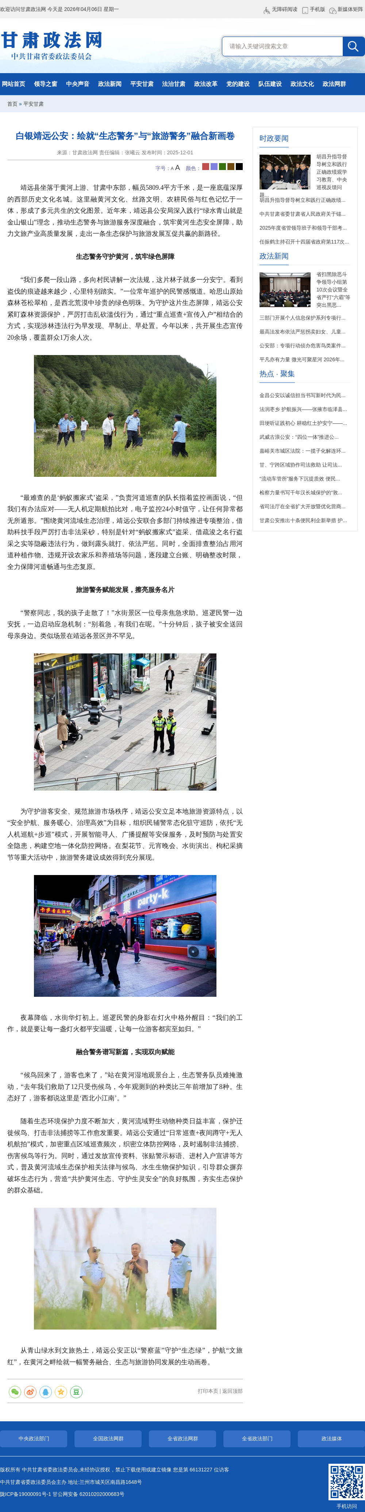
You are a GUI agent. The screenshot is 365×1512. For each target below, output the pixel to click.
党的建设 (238, 84)
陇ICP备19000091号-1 (25, 1494)
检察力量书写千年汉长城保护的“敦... (301, 492)
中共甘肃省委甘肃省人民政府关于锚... (303, 214)
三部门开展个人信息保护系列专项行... (303, 318)
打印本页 (208, 1391)
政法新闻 (110, 84)
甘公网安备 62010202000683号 (88, 1494)
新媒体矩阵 (350, 9)
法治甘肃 (173, 84)
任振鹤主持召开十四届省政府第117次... (304, 242)
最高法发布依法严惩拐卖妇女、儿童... (303, 332)
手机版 (317, 9)
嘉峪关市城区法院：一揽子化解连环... (303, 451)
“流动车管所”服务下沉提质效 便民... (300, 479)
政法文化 (302, 84)
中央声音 (77, 84)
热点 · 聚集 (277, 374)
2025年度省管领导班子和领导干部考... (303, 228)
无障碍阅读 (284, 9)
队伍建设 (270, 84)
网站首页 (13, 84)
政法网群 (334, 84)
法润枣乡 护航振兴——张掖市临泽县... (303, 409)
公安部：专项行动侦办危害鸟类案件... (303, 345)
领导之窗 (45, 84)
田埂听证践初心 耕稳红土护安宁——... (303, 423)
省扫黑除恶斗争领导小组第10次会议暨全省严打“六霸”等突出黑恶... (333, 289)
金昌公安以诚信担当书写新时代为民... (303, 395)
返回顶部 (232, 1391)
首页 (12, 104)
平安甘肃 (142, 84)
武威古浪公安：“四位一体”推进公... (299, 437)
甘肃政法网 (52, 45)
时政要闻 (274, 138)
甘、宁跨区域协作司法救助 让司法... (301, 465)
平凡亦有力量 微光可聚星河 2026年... (302, 359)
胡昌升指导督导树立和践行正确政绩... (303, 200)
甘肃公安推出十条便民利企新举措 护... (303, 520)
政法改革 (206, 84)
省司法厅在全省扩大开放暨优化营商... (303, 506)
